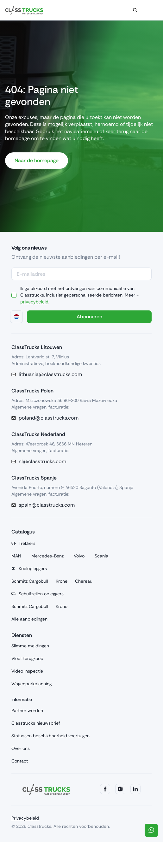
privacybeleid (33, 301)
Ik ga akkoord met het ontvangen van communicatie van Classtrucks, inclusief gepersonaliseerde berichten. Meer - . (79, 295)
